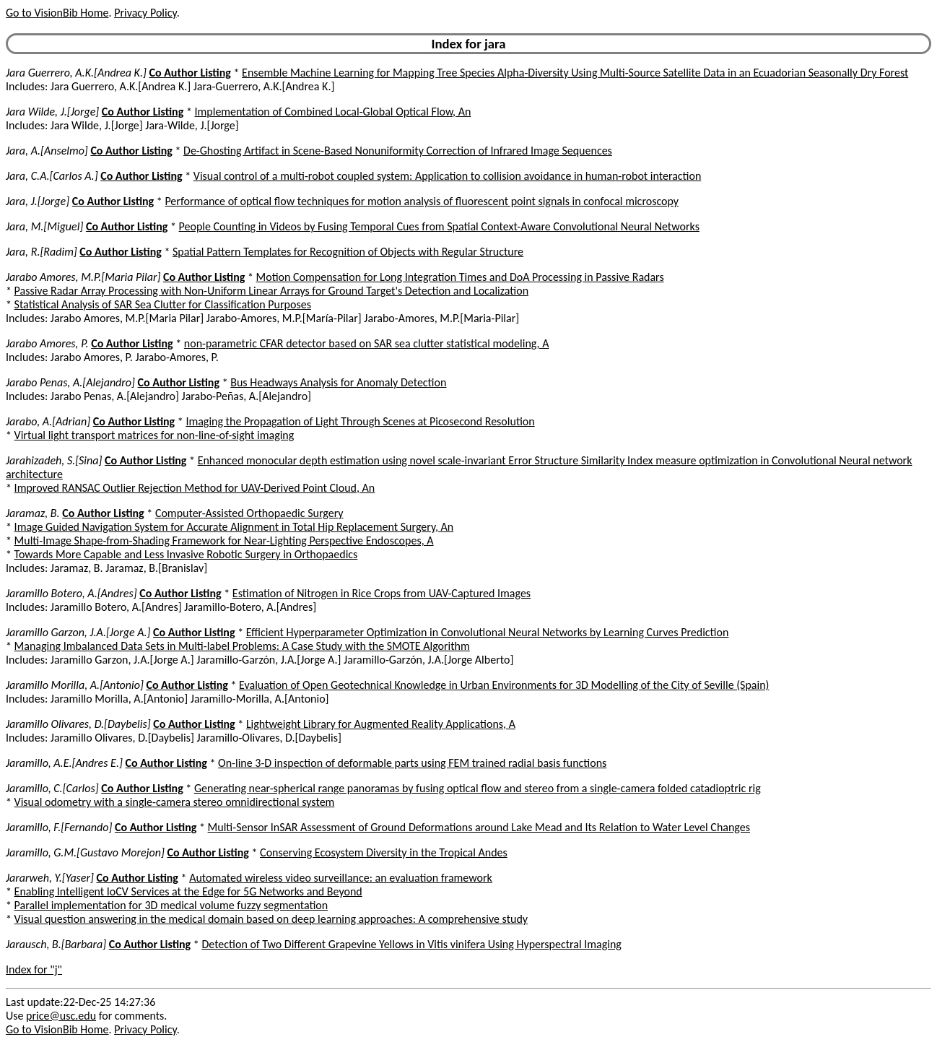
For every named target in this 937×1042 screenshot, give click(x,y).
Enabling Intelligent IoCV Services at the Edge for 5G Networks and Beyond (188, 891)
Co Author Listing (189, 72)
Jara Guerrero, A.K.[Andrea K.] (76, 72)
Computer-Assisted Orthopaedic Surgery (249, 513)
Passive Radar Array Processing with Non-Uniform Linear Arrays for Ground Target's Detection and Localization (271, 291)
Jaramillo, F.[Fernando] (59, 827)
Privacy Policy (145, 12)
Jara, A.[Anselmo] (47, 150)
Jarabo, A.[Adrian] (48, 421)
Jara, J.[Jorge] (37, 201)
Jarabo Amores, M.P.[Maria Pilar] (83, 277)
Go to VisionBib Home (57, 12)
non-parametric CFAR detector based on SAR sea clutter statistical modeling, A (366, 343)
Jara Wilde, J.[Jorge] (52, 111)
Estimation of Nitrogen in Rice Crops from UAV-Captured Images (381, 593)
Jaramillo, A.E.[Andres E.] (64, 763)
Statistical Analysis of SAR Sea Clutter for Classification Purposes (162, 304)
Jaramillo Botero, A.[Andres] (71, 593)
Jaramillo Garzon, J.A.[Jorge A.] (78, 632)
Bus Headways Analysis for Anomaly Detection (338, 382)
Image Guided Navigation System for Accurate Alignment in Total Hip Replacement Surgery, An (234, 527)
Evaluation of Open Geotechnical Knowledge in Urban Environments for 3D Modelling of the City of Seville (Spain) (504, 685)
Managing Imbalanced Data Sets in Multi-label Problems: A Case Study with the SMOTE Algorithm (242, 646)
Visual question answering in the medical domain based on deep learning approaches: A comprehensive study (271, 919)
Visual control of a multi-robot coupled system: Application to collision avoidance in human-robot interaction (447, 176)
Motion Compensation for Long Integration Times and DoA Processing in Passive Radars (460, 277)
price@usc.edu (61, 1016)
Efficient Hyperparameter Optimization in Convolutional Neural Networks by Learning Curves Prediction (487, 632)
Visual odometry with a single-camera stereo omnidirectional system (174, 802)
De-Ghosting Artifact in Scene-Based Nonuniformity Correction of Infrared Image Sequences (397, 150)
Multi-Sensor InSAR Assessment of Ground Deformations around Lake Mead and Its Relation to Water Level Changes (479, 827)
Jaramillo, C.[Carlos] (52, 788)
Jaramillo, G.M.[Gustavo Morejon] (85, 852)
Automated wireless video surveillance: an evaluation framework (340, 878)
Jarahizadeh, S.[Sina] (54, 460)
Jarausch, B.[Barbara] (56, 944)
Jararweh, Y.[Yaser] (50, 878)
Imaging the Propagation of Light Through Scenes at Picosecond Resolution (360, 421)
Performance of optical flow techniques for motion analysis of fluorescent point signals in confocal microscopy (422, 201)
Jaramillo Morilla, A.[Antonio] (75, 685)
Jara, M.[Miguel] (44, 226)
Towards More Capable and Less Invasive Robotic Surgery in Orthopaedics (186, 554)
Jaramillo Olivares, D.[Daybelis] (78, 724)
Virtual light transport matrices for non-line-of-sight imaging (154, 435)
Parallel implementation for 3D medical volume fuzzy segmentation (171, 905)
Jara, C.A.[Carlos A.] (52, 176)
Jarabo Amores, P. (47, 343)
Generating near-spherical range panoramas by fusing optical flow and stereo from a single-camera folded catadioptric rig (477, 788)
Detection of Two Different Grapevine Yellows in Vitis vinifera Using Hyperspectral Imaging (411, 944)
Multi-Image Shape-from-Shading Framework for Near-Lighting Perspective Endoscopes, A (224, 540)
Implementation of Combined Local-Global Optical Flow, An (332, 111)
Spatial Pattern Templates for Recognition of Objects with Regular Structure (348, 252)
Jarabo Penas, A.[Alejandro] (70, 382)
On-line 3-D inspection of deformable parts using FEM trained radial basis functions (412, 763)
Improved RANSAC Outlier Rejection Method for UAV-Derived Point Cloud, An (194, 488)
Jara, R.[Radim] (41, 252)
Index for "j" (34, 969)
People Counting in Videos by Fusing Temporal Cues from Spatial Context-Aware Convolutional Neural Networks (439, 226)
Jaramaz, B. (33, 513)
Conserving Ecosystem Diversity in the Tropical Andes (383, 852)
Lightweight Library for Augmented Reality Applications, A (380, 724)
